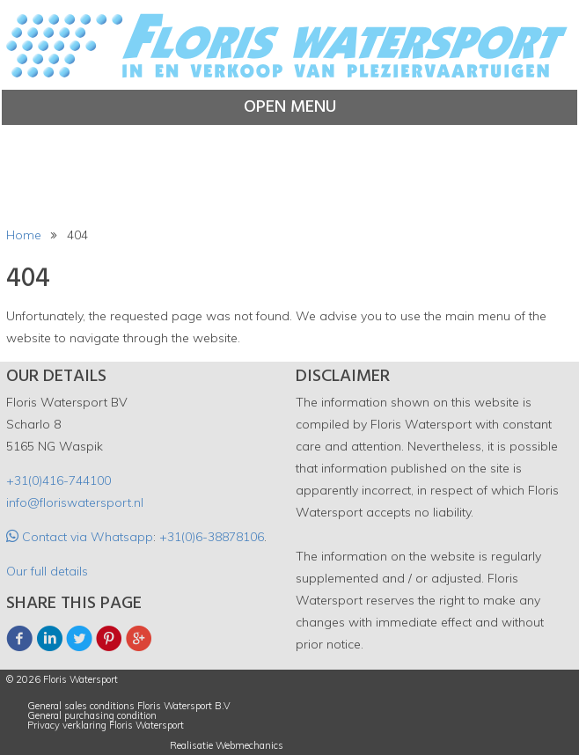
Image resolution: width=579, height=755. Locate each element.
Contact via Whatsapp (85, 537)
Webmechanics (249, 746)
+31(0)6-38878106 (211, 537)
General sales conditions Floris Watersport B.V (129, 706)
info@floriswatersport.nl (74, 502)
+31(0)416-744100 (58, 480)
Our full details (47, 571)
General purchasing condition (92, 716)
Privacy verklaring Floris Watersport (105, 725)
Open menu (290, 107)
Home (23, 235)
